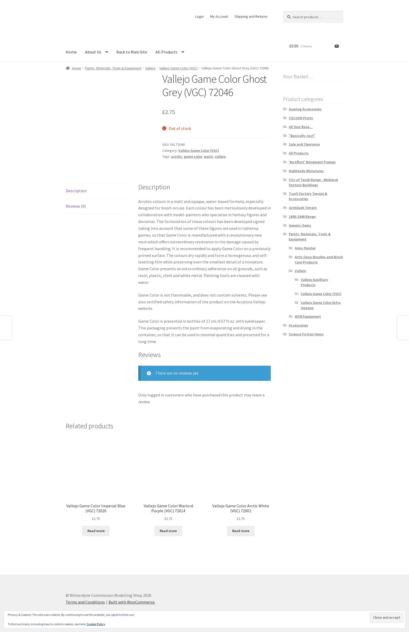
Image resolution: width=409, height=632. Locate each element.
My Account (219, 16)
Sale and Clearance (304, 144)
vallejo (220, 156)
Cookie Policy (96, 624)
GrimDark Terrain (303, 207)
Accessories (298, 325)
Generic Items (300, 225)
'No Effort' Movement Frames (312, 162)
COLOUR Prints (301, 118)
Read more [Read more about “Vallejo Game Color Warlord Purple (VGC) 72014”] (168, 530)
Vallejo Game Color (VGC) (178, 68)
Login (199, 16)
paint (208, 156)
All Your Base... (300, 126)
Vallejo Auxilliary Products (314, 282)
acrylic (176, 156)
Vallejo (150, 68)
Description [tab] (76, 190)
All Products (166, 52)
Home (71, 52)
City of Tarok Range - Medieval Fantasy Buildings (313, 182)
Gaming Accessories (305, 109)
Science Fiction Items (306, 334)
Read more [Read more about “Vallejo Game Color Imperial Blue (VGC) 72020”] (96, 530)
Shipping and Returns (251, 16)
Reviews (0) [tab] (76, 206)
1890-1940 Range (302, 216)
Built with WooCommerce (132, 602)
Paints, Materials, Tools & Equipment (113, 68)
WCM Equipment (308, 316)
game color (193, 156)
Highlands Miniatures (306, 170)
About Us (93, 52)
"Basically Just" (302, 135)
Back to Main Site (131, 52)
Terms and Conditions (85, 602)
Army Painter (305, 248)
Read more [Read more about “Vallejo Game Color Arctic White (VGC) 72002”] (240, 530)
